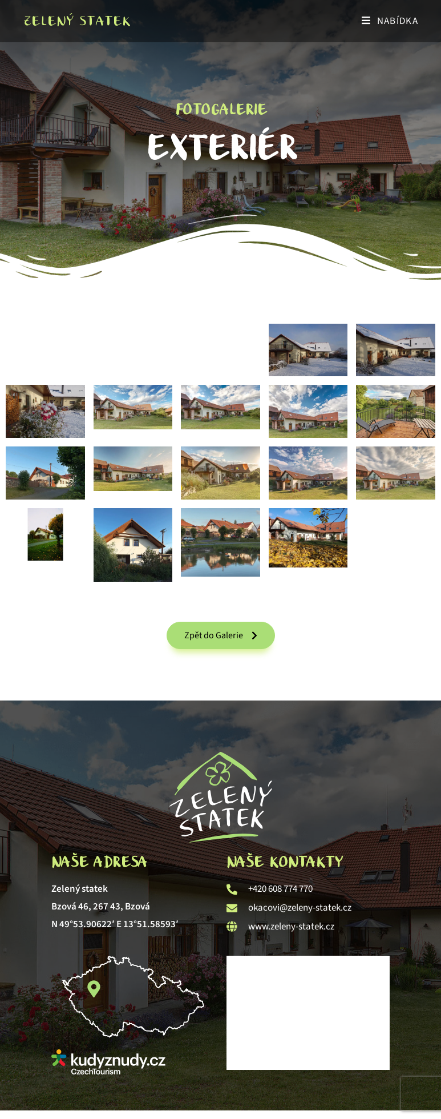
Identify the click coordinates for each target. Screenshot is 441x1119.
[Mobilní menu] (390, 21)
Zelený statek (77, 21)
